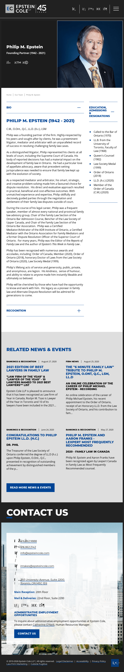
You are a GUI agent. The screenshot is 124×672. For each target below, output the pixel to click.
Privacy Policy (99, 661)
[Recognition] (45, 310)
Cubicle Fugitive (39, 664)
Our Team (19, 95)
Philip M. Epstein (33, 95)
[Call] (115, 663)
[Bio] (45, 107)
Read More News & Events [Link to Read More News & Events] (30, 487)
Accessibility (82, 661)
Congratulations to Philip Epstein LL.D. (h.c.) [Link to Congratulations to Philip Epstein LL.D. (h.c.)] (31, 436)
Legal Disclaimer (64, 661)
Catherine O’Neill (43, 624)
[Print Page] (16, 62)
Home (8, 95)
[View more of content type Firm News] (72, 361)
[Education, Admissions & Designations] (103, 112)
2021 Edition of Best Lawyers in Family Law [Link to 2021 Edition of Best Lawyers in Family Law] (27, 368)
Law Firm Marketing (16, 664)
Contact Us (27, 633)
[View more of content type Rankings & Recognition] (21, 361)
